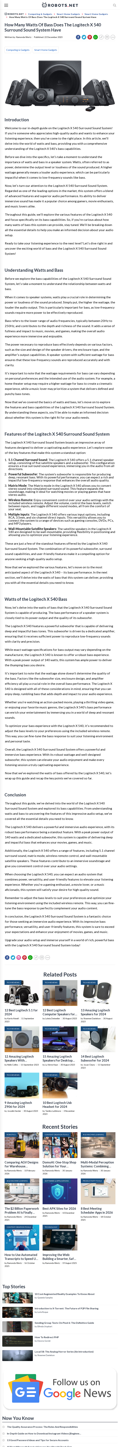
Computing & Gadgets (18, 49)
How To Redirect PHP (47, 1337)
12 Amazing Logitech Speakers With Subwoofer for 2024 (19, 1060)
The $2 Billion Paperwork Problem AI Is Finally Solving (22, 1212)
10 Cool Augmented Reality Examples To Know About (65, 1293)
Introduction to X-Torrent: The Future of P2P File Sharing (66, 1308)
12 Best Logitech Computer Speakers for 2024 (59, 1014)
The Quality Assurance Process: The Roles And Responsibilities (42, 1426)
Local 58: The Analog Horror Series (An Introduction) (64, 1351)
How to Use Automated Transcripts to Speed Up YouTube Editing (21, 1258)
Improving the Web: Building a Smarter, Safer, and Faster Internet (60, 1258)
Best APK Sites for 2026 (59, 1208)
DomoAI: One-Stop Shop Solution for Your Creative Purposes (59, 1166)
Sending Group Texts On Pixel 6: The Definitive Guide (64, 1322)
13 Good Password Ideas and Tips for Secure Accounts (38, 1440)
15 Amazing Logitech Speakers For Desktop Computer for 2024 (58, 1060)
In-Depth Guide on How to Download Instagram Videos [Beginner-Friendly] (44, 1433)
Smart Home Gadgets (45, 49)
